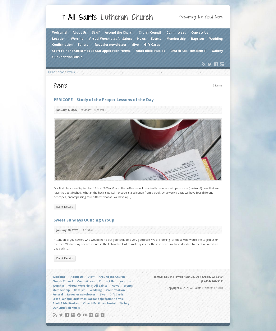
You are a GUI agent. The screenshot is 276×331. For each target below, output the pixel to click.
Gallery (217, 51)
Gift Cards (152, 44)
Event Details (64, 206)
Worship (77, 39)
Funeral (84, 44)
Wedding (216, 39)
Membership (176, 39)
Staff (95, 32)
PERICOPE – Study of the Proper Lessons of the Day (104, 99)
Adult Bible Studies (150, 51)
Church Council (150, 32)
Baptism (197, 39)
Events (156, 39)
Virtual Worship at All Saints (110, 39)
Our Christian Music (67, 57)
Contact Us (199, 32)
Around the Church (119, 32)
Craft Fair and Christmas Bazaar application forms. (91, 51)
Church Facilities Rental (188, 51)
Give (135, 44)
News (141, 39)
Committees (176, 32)
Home (51, 72)
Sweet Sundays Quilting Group (84, 220)
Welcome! (59, 32)
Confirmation (62, 44)
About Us (80, 32)
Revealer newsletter (111, 44)
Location (59, 39)
